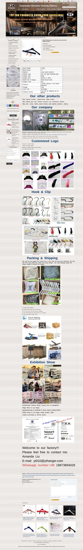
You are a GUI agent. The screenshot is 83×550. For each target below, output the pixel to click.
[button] (41, 35)
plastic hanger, (48, 134)
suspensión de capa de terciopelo (28, 475)
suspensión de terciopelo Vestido (32, 473)
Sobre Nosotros (24, 540)
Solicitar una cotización (53, 540)
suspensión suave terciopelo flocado (66, 473)
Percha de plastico (12, 62)
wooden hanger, (43, 134)
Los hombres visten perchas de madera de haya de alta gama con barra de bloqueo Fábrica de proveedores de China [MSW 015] (16, 133)
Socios (48, 9)
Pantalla (59, 9)
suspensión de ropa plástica (66, 475)
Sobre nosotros (25, 9)
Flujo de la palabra (41, 9)
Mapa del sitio (39, 540)
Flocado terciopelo (55, 473)
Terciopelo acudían (16, 37)
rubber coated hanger (63, 134)
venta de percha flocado (29, 476)
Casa (19, 9)
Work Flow (60, 540)
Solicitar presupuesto (72, 5)
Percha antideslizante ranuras (55, 475)
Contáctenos (65, 9)
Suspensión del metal (13, 60)
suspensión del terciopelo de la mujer (42, 475)
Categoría (10, 37)
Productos (32, 9)
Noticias (53, 9)
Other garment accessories (14, 58)
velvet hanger (54, 134)
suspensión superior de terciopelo (45, 473)
